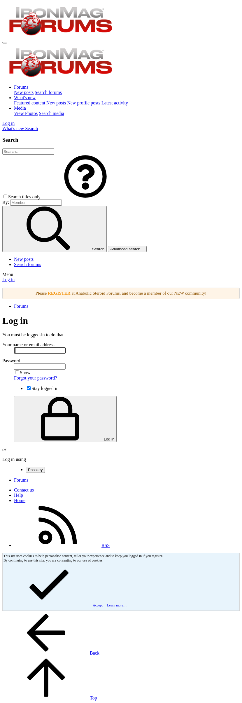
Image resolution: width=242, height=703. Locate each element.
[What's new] (13, 128)
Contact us (24, 489)
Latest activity (114, 102)
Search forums (48, 92)
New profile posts (83, 102)
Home (19, 500)
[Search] (31, 128)
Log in (8, 279)
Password (11, 360)
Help (18, 495)
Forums (21, 87)
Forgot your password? (35, 377)
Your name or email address (28, 344)
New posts (24, 92)
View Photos (26, 113)
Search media (51, 113)
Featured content (29, 102)
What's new (25, 97)
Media (20, 108)
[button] (85, 196)
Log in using (14, 459)
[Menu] (4, 42)
